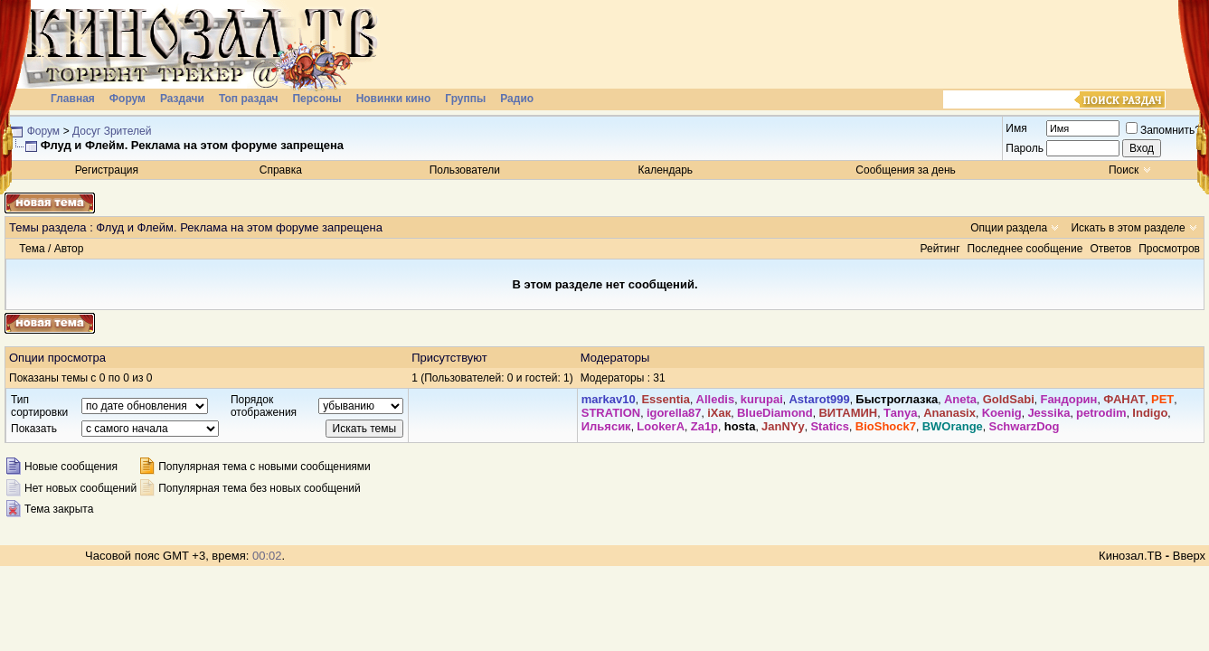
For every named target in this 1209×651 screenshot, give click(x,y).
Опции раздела (1008, 228)
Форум (127, 98)
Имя (1016, 128)
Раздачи (182, 98)
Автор (69, 248)
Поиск (1123, 170)
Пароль (1025, 148)
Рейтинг (940, 248)
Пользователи (465, 170)
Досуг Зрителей (111, 131)
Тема (31, 248)
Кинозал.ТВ (1130, 555)
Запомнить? (1163, 130)
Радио (517, 98)
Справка (281, 170)
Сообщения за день (905, 170)
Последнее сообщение (1025, 248)
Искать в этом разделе (1128, 228)
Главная (73, 98)
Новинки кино (393, 98)
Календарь (666, 170)
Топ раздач (249, 98)
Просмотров (1169, 248)
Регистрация (106, 170)
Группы (465, 98)
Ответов (1110, 248)
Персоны (316, 98)
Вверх (1189, 555)
